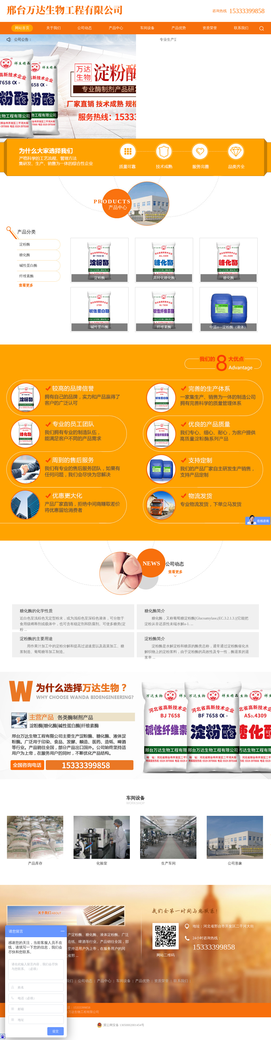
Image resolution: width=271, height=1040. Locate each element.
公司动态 (84, 28)
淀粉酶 (24, 244)
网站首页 (22, 28)
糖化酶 (24, 255)
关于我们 (53, 28)
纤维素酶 (26, 276)
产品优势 (178, 28)
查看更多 (26, 285)
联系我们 (241, 28)
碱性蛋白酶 (28, 265)
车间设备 (147, 28)
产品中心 (116, 28)
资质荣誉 (210, 28)
